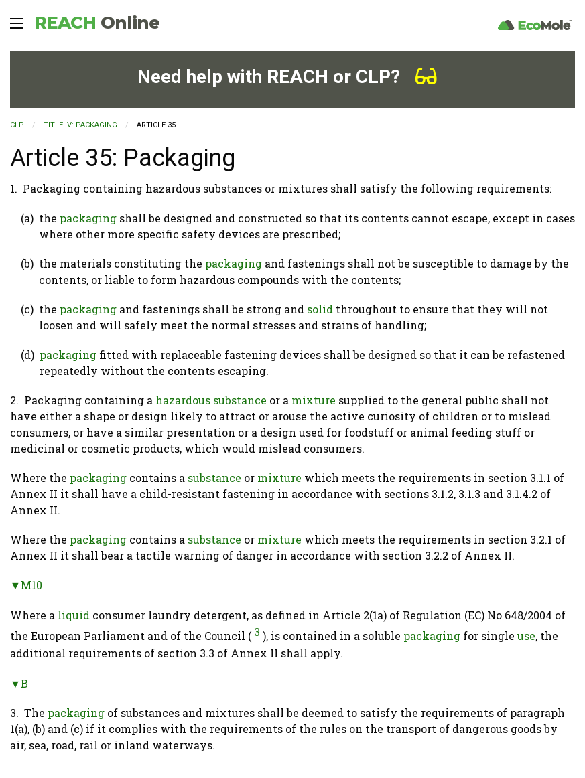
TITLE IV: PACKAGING (80, 125)
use (526, 636)
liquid (74, 615)
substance (214, 478)
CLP (17, 125)
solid (320, 309)
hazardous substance (211, 400)
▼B (19, 683)
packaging (88, 218)
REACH (96, 22)
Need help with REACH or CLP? (287, 77)
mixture (313, 400)
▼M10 (26, 585)
